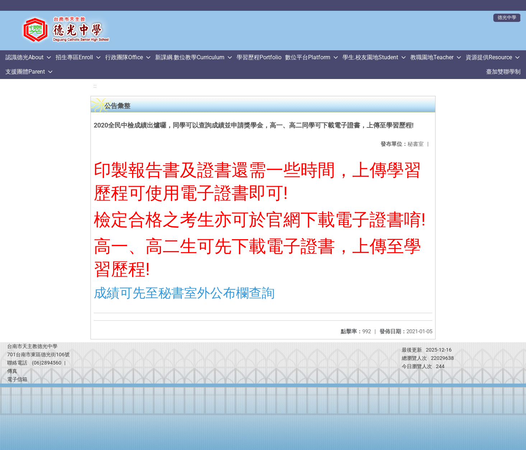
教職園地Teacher (431, 57)
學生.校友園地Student (370, 57)
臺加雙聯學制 (503, 71)
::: (95, 86)
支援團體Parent (25, 71)
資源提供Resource (489, 57)
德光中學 (507, 17)
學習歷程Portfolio (259, 57)
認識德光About (24, 57)
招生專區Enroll (74, 57)
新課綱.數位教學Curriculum (189, 57)
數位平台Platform (307, 57)
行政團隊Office (124, 57)
